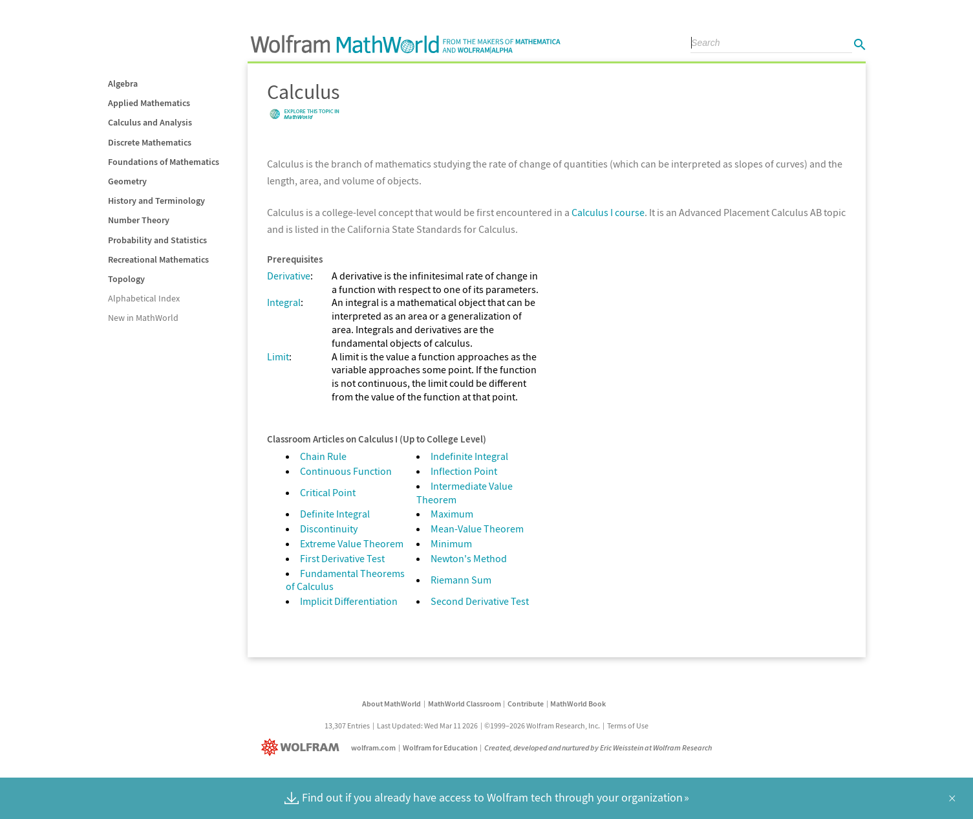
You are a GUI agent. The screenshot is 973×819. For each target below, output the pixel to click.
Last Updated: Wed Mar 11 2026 (427, 725)
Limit (278, 356)
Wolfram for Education (440, 747)
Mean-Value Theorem (477, 528)
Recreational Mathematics (158, 259)
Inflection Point (464, 470)
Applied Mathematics (149, 103)
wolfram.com (373, 747)
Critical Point (328, 492)
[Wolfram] (303, 747)
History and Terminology (156, 200)
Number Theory (138, 220)
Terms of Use (627, 725)
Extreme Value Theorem (351, 543)
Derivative (288, 275)
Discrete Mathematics (149, 142)
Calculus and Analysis (150, 122)
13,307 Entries (347, 725)
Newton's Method (469, 558)
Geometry (127, 181)
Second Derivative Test (480, 601)
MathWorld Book (578, 703)
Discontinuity (329, 528)
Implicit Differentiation (349, 601)
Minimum (451, 543)
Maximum (452, 513)
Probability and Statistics (157, 240)
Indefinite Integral (469, 456)
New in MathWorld (143, 317)
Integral (284, 302)
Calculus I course (608, 212)
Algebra (123, 83)
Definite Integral (335, 513)
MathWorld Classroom (464, 703)
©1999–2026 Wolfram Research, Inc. (542, 725)
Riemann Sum (461, 579)
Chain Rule (323, 456)
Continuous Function (346, 470)
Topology (126, 279)
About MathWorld (391, 703)
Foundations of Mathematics (163, 162)
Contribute (526, 703)
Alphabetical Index (144, 298)
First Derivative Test (342, 558)
